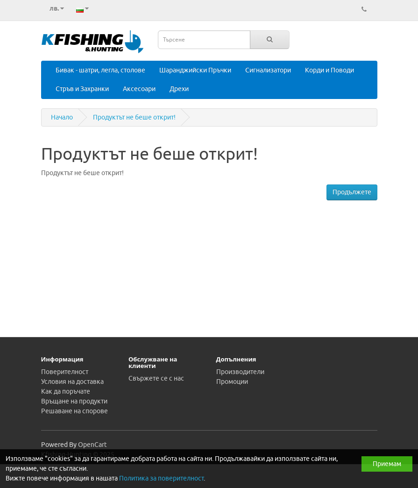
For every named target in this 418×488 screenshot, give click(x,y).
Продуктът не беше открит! (134, 117)
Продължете (352, 192)
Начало (62, 117)
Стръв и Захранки (82, 89)
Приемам (387, 464)
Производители (240, 372)
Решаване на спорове (74, 411)
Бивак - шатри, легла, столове (100, 70)
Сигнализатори (268, 70)
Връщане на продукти (74, 401)
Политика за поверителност (161, 478)
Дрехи (179, 89)
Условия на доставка (72, 382)
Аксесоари (139, 89)
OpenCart (92, 445)
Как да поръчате (65, 392)
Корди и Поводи (329, 70)
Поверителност (64, 372)
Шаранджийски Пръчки (195, 70)
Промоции (232, 382)
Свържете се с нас (156, 378)
